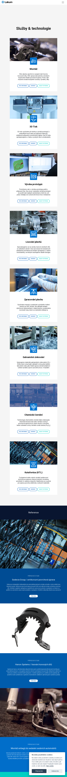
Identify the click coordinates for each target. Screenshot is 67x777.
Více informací (23, 85)
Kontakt (33, 85)
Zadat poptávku (43, 85)
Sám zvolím (50, 766)
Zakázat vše (55, 771)
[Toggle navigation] (63, 2)
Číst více (33, 596)
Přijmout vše (39, 771)
